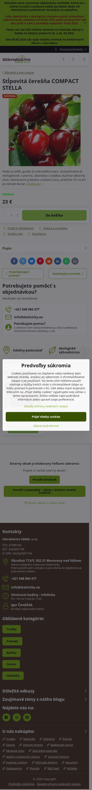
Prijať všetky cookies (46, 417)
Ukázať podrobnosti (46, 426)
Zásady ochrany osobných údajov (46, 406)
